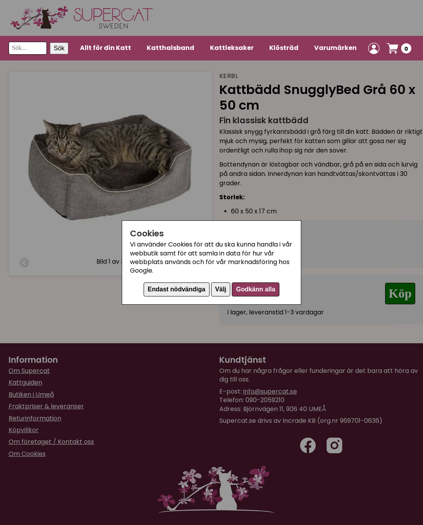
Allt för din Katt (105, 47)
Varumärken (335, 47)
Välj (220, 289)
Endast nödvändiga (177, 289)
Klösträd (284, 47)
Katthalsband (170, 47)
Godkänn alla (255, 289)
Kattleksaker (232, 47)
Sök (59, 48)
